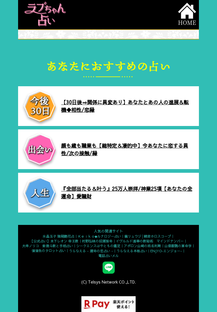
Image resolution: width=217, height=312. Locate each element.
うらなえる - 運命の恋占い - (91, 251)
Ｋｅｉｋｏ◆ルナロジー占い (99, 236)
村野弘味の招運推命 (97, 241)
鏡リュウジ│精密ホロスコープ (147, 236)
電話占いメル (108, 255)
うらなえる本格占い (131, 251)
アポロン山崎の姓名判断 (142, 246)
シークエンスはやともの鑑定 (98, 246)
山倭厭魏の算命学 (178, 246)
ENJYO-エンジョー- (166, 251)
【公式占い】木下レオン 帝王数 (54, 241)
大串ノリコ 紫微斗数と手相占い (47, 246)
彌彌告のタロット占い (49, 250)
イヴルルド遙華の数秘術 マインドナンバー (150, 241)
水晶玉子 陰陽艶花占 (58, 236)
